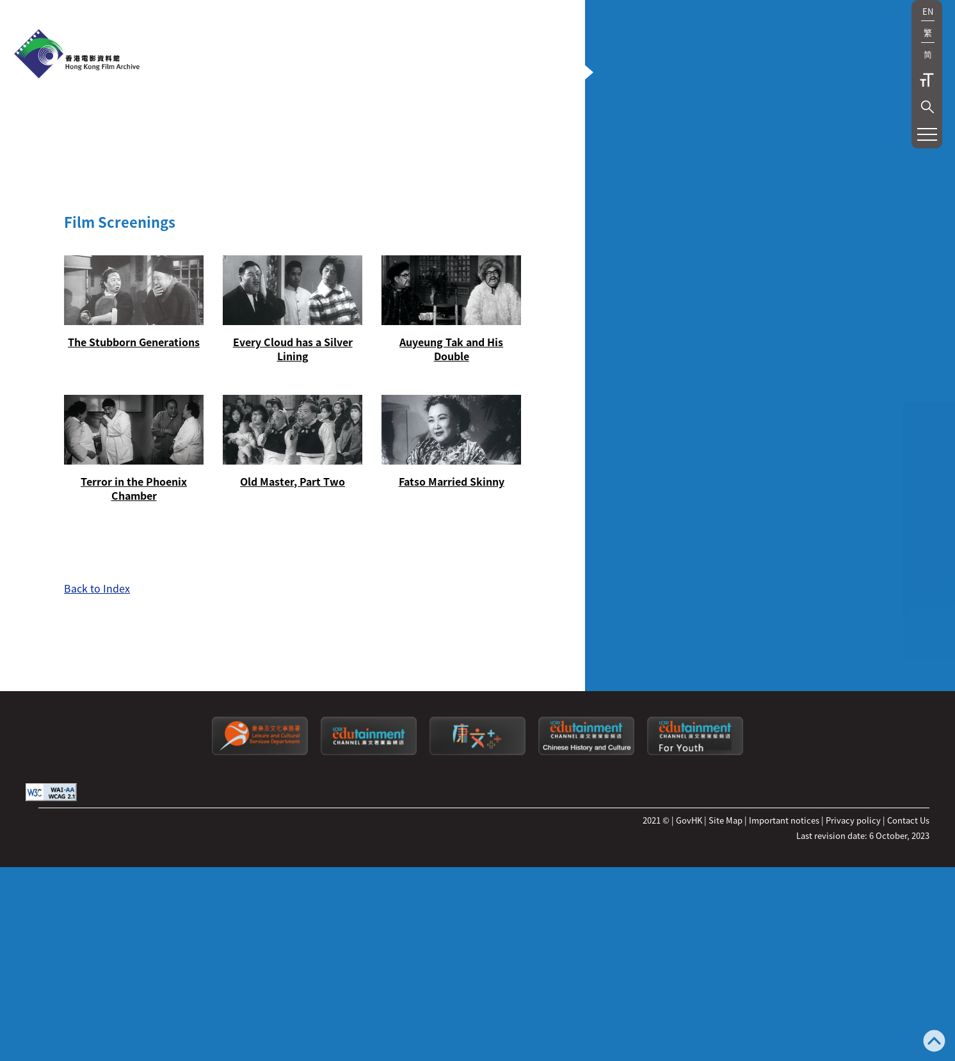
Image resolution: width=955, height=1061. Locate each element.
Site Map (725, 962)
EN (927, 11)
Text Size (927, 80)
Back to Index (97, 537)
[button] (927, 107)
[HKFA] (77, 55)
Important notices (784, 962)
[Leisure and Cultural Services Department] (260, 894)
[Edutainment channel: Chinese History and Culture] (586, 894)
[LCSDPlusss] (477, 894)
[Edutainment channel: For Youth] (695, 894)
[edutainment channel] (369, 894)
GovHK (689, 962)
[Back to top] (934, 1042)
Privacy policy (853, 962)
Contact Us (908, 962)
